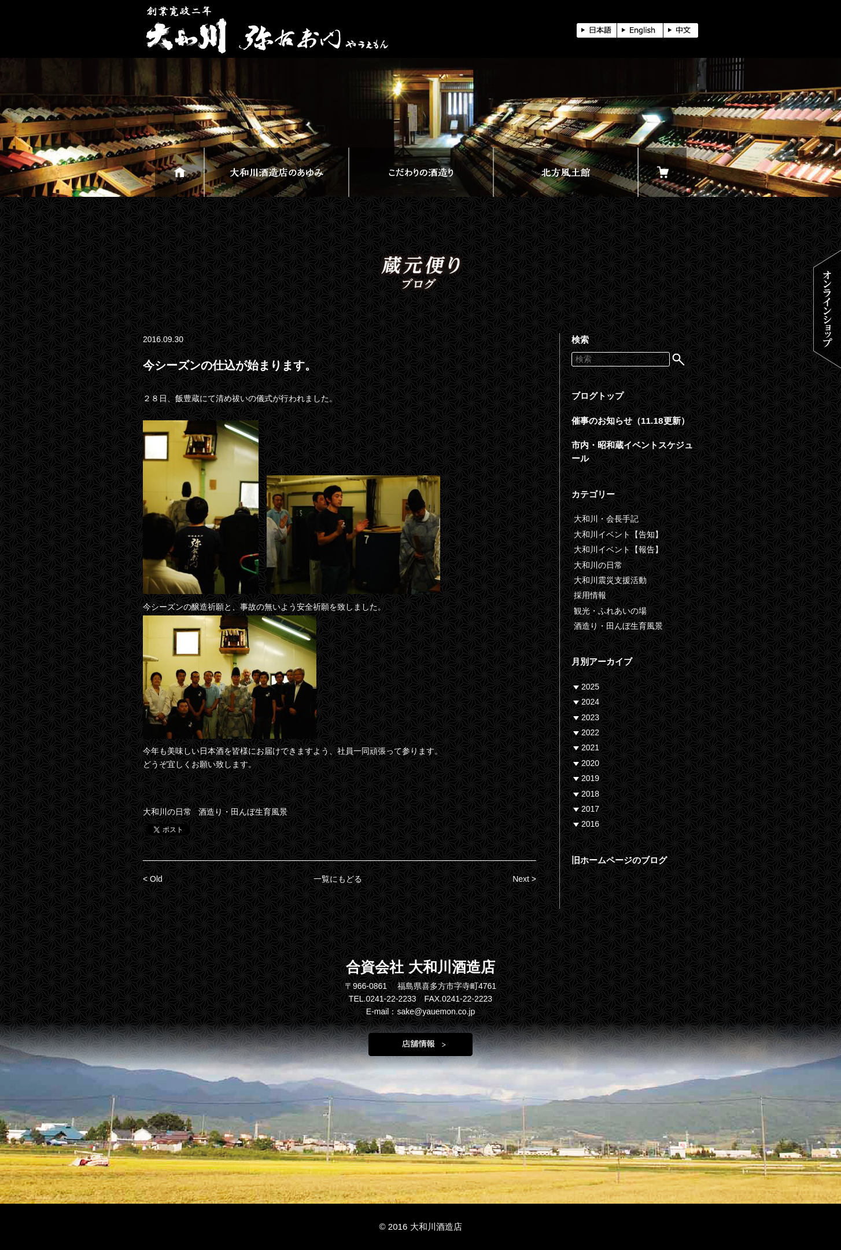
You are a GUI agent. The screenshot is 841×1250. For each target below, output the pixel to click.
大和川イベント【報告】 (618, 549)
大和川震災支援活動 (610, 580)
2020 (590, 763)
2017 (590, 808)
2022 (590, 732)
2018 (590, 793)
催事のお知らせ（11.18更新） (630, 421)
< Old (153, 879)
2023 (590, 717)
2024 (590, 701)
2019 (590, 778)
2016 (590, 824)
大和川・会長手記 (606, 518)
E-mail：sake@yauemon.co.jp (420, 1011)
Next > (524, 879)
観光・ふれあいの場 (610, 610)
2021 (590, 747)
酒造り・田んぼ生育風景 (242, 811)
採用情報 (590, 595)
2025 (590, 686)
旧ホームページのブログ (619, 860)
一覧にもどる (337, 879)
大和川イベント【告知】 (618, 534)
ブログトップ (597, 396)
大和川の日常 (167, 811)
